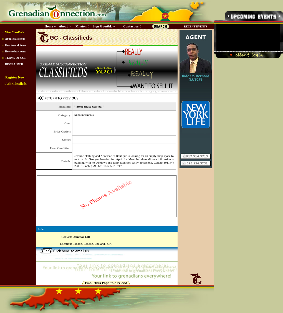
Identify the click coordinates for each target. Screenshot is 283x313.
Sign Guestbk (103, 26)
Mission (81, 26)
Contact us (130, 26)
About (63, 26)
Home (48, 26)
